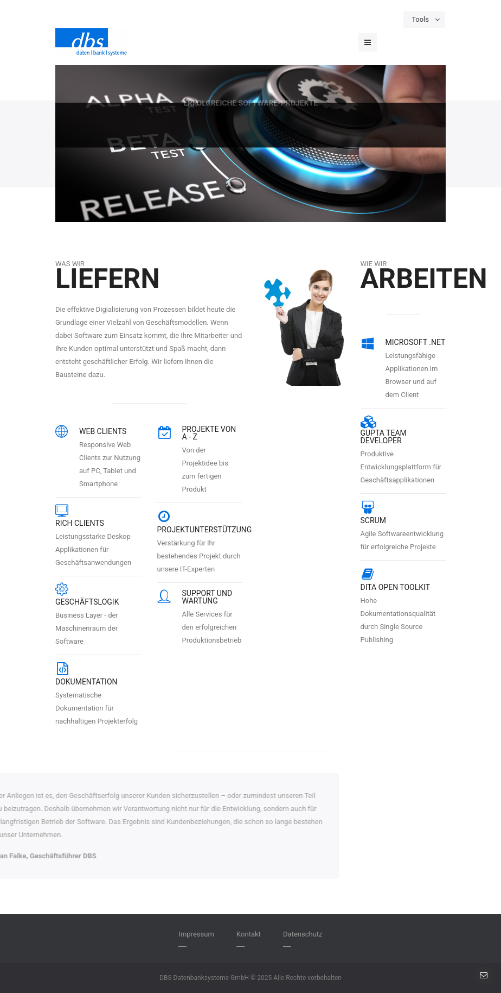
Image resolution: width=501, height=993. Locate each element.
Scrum (373, 520)
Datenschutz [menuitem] (302, 934)
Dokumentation (86, 681)
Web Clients (102, 431)
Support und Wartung (207, 597)
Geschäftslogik (87, 602)
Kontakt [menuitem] (248, 934)
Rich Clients (79, 523)
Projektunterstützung (204, 529)
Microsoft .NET (416, 342)
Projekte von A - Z (209, 433)
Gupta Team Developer (384, 437)
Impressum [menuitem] (196, 934)
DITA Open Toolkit (396, 587)
